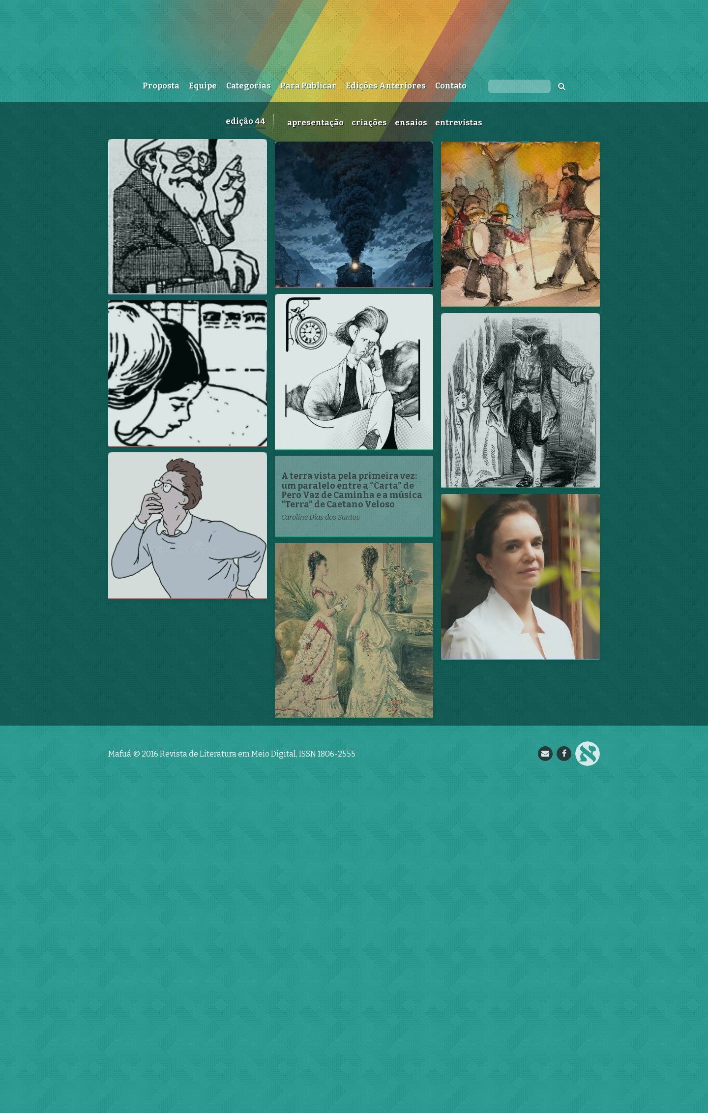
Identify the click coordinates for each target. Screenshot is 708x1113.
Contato (451, 85)
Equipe (203, 85)
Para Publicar (308, 85)
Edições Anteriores (386, 85)
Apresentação (315, 122)
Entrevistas (458, 122)
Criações (369, 122)
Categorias (248, 85)
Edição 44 (246, 121)
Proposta (161, 85)
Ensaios (411, 122)
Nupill (587, 1085)
